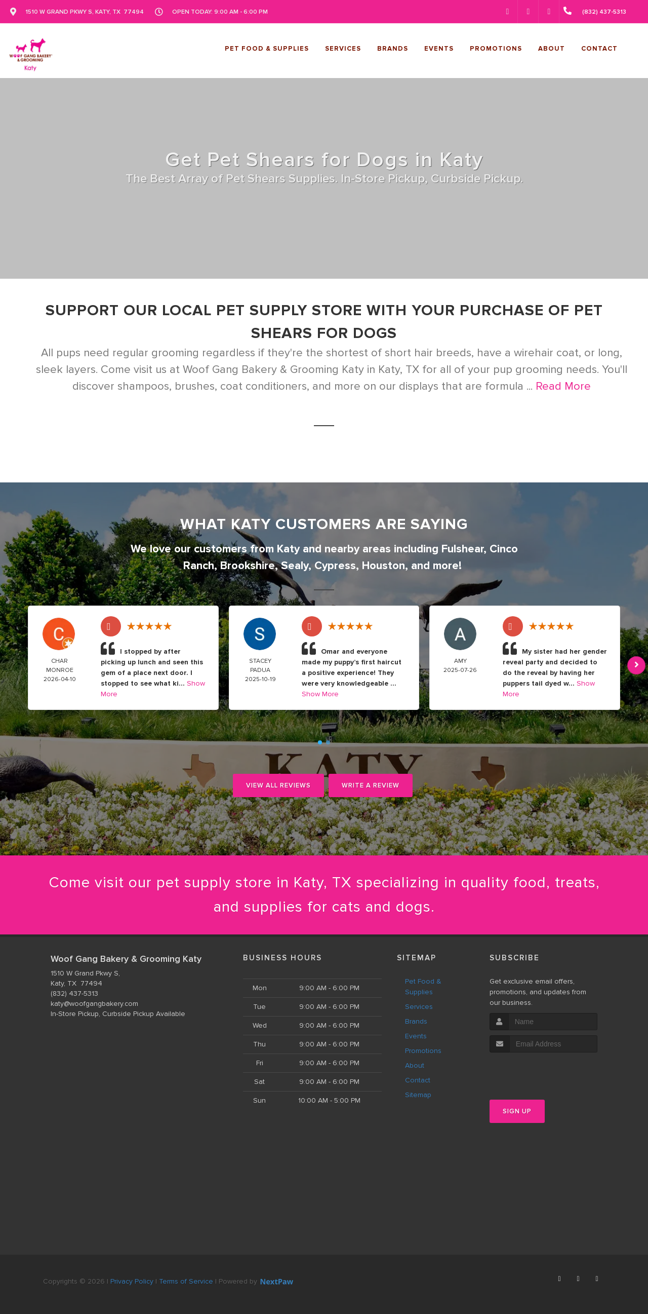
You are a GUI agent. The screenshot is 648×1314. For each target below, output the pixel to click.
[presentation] (543, 1071)
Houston (383, 566)
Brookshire (247, 566)
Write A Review (370, 785)
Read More (563, 386)
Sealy (294, 566)
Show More (320, 694)
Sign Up (517, 1111)
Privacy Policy (131, 1281)
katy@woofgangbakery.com (94, 1003)
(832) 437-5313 (74, 993)
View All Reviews (278, 785)
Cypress (335, 566)
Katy (288, 549)
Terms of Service (186, 1281)
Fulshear (462, 549)
